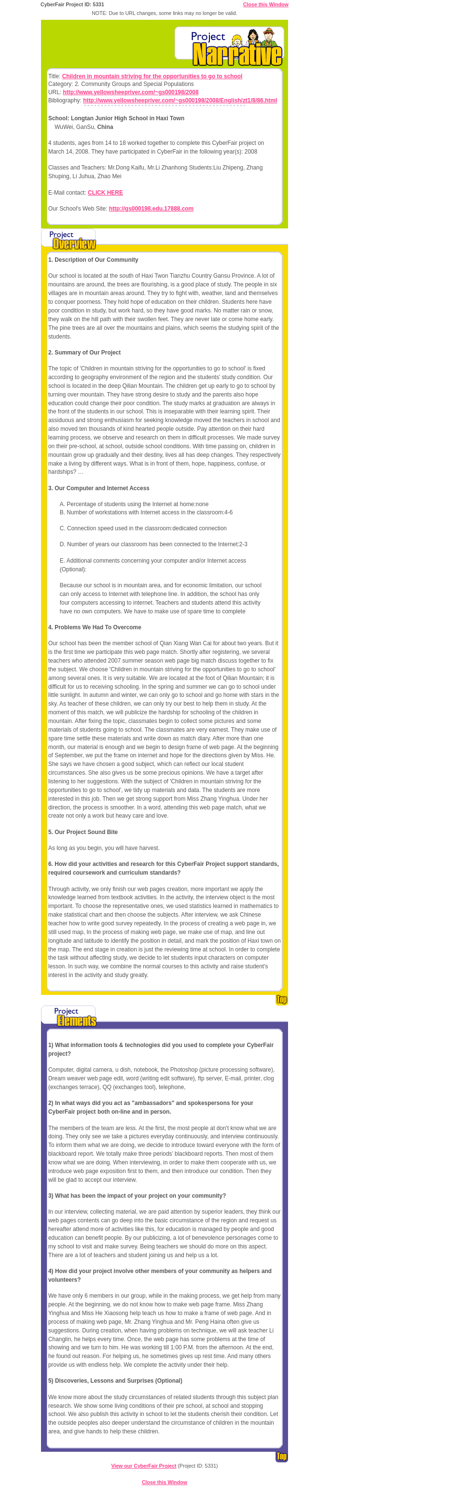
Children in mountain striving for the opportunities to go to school (152, 76)
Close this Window (266, 4)
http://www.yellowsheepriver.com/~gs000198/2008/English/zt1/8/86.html (180, 100)
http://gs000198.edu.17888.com (151, 208)
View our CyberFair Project (143, 1466)
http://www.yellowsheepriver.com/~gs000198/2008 (130, 92)
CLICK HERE (105, 192)
